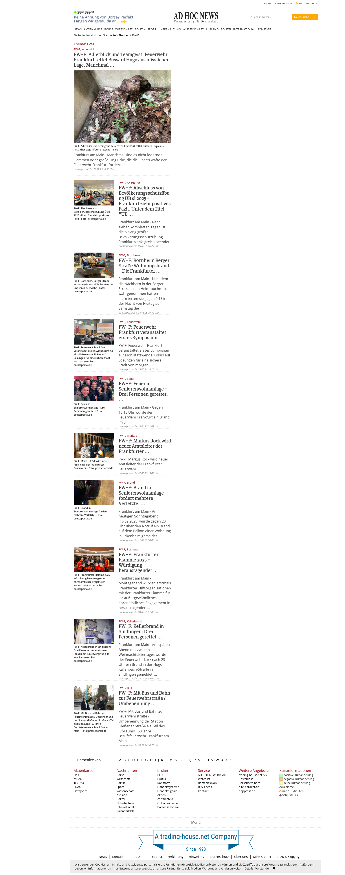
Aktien (161, 795)
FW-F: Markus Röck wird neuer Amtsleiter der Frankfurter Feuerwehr (143, 464)
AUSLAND (212, 29)
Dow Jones (80, 791)
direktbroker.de (249, 787)
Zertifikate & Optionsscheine (167, 801)
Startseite (109, 35)
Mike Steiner (262, 857)
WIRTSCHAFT (123, 29)
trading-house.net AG (253, 775)
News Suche (301, 17)
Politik (121, 783)
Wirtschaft (123, 779)
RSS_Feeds (205, 787)
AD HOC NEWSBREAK (212, 775)
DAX (76, 775)
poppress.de (247, 791)
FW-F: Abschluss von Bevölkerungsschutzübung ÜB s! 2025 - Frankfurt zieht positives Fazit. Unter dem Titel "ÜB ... (145, 201)
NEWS (78, 29)
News (103, 857)
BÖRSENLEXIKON (283, 3)
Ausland (122, 795)
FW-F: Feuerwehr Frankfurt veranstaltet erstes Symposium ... (142, 333)
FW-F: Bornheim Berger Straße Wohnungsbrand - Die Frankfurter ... (144, 266)
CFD (160, 775)
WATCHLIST (312, 3)
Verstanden (262, 868)
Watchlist (204, 779)
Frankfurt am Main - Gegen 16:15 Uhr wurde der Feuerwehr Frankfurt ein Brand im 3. (144, 414)
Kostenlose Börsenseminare (249, 781)
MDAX (78, 779)
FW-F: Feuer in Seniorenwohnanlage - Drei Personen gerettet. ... (143, 392)
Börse (120, 775)
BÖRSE (108, 29)
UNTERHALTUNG (169, 29)
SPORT (151, 29)
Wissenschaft (125, 791)
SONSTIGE (264, 29)
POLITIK (140, 29)
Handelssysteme (168, 787)
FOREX (161, 779)
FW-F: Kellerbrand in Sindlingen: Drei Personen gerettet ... (141, 632)
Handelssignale (167, 791)
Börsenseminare (168, 807)
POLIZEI (226, 29)
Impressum (137, 857)
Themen (124, 35)
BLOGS (267, 3)
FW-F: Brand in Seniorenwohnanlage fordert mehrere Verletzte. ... (141, 496)
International (125, 807)
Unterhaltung (125, 803)
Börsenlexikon (89, 760)
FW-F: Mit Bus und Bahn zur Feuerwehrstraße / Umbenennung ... (144, 699)
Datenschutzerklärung (167, 857)
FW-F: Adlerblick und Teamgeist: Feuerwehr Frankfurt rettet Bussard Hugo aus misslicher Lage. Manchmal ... (121, 60)
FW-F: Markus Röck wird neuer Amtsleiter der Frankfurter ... (145, 446)
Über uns (241, 857)
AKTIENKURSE (93, 29)
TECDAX (79, 783)
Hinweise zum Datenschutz (209, 857)
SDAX (77, 787)
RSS (299, 3)
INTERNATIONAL (244, 29)
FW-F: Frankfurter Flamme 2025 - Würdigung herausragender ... (138, 562)
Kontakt (203, 791)
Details (248, 868)
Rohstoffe (163, 783)
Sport (120, 787)
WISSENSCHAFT (193, 29)
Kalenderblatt (125, 811)
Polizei (121, 799)
